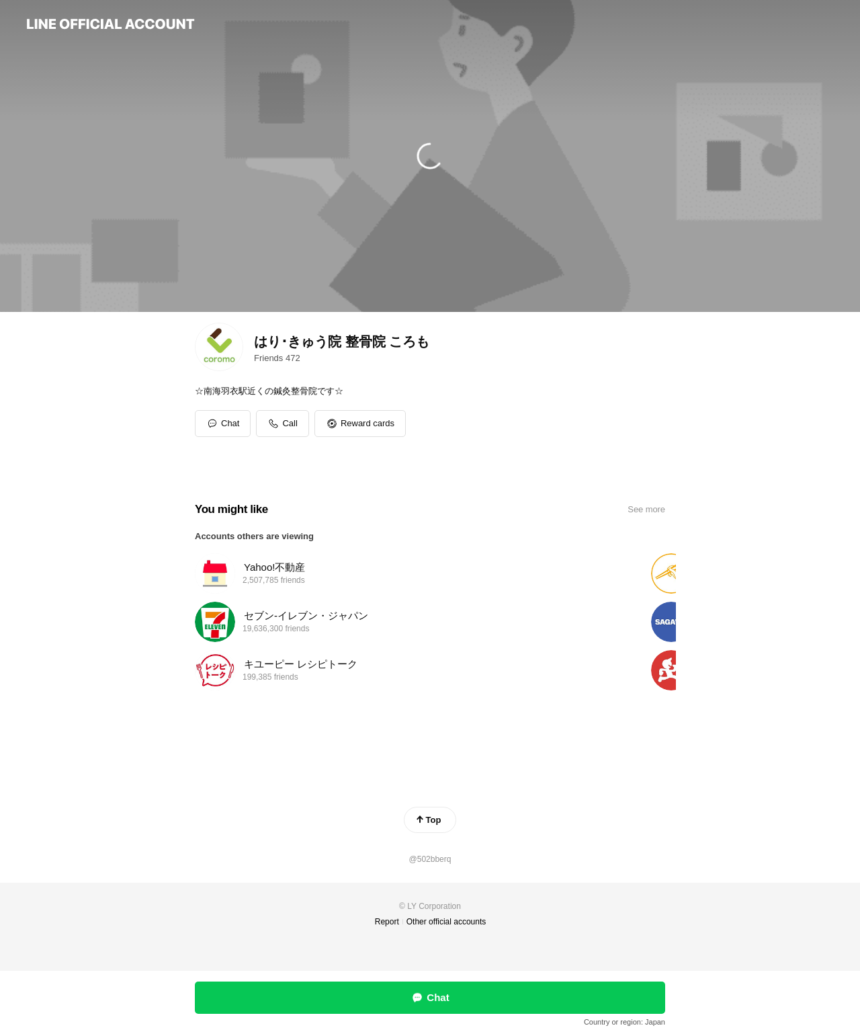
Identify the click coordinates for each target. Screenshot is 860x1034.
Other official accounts (446, 921)
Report (387, 921)
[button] (360, 423)
